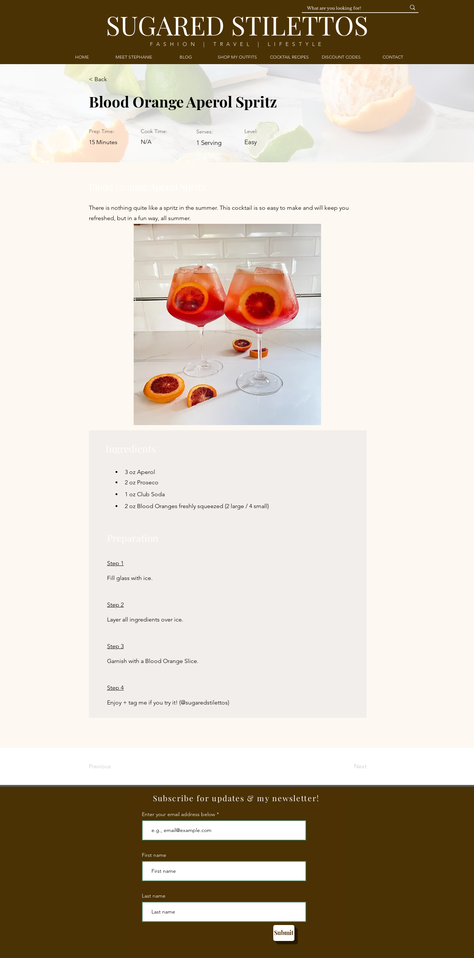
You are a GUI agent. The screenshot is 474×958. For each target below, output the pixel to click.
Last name (154, 895)
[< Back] (113, 79)
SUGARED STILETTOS (237, 24)
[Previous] (113, 766)
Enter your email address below (178, 814)
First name (154, 855)
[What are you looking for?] (349, 8)
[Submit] (283, 933)
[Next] (348, 766)
